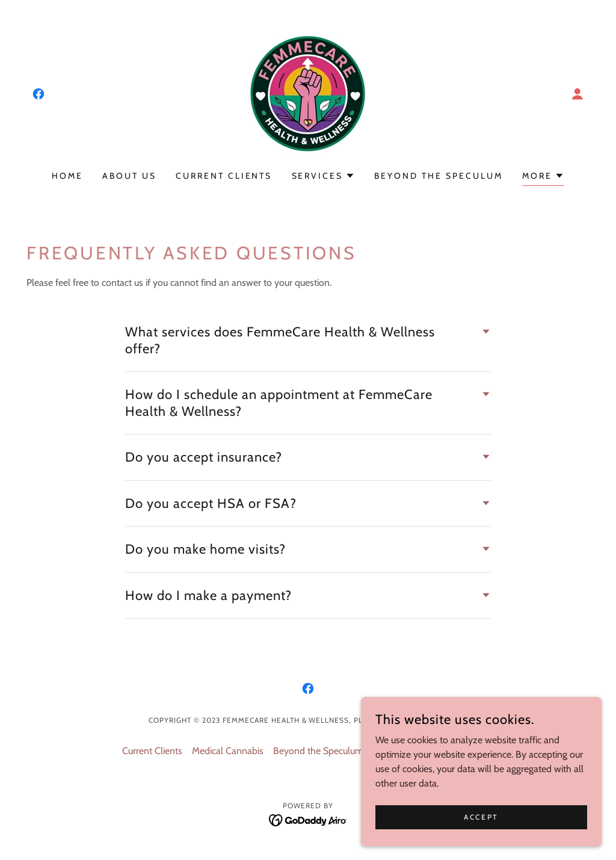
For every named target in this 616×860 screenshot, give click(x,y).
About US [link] (129, 175)
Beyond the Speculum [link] (438, 175)
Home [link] (67, 175)
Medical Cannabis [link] (227, 750)
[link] (38, 94)
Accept (481, 816)
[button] (577, 94)
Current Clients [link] (224, 175)
